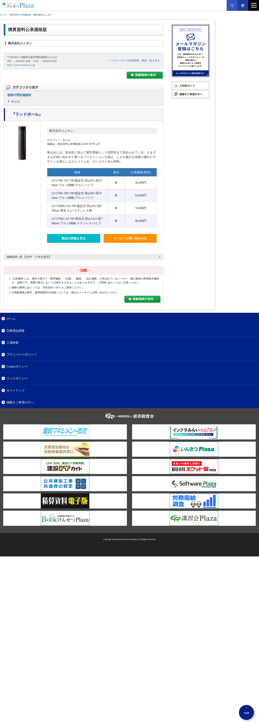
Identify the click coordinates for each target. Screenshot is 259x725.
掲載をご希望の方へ (20, 402)
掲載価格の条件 (52, 287)
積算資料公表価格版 (20, 14)
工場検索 (12, 342)
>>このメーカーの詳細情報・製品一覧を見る (134, 60)
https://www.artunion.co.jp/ (21, 64)
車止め (15, 101)
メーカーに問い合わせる (130, 238)
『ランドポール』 (27, 114)
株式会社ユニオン (61, 130)
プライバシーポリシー (21, 354)
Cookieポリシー (17, 366)
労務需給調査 (15, 330)
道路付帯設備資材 (19, 95)
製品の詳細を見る (74, 238)
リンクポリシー (17, 378)
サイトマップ (15, 390)
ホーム (3, 14)
